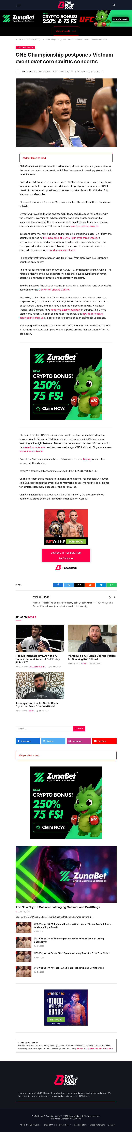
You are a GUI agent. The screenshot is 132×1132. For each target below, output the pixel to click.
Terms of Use (49, 1125)
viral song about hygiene (84, 226)
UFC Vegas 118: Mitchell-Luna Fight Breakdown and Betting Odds (69, 967)
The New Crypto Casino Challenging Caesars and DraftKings (58, 907)
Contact (111, 1125)
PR (17, 912)
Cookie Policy (80, 1125)
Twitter (87, 459)
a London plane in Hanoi (60, 250)
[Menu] (19, 5)
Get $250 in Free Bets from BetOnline (66, 555)
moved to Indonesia (34, 447)
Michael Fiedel (30, 72)
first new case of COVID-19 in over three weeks (70, 237)
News (83, 663)
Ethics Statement (97, 1125)
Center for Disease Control (54, 289)
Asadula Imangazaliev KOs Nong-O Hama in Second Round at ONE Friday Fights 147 (38, 659)
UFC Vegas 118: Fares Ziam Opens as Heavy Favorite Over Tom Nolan (71, 953)
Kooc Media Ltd (76, 1116)
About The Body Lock (29, 1125)
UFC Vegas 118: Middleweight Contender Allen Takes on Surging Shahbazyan (69, 940)
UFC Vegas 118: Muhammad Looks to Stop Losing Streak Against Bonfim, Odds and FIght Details (73, 925)
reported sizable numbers (65, 309)
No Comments (82, 72)
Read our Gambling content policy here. (95, 1048)
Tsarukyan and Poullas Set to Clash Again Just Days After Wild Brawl (37, 705)
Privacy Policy (64, 1125)
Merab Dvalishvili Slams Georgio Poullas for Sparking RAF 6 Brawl (92, 657)
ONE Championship (25, 47)
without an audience (30, 451)
